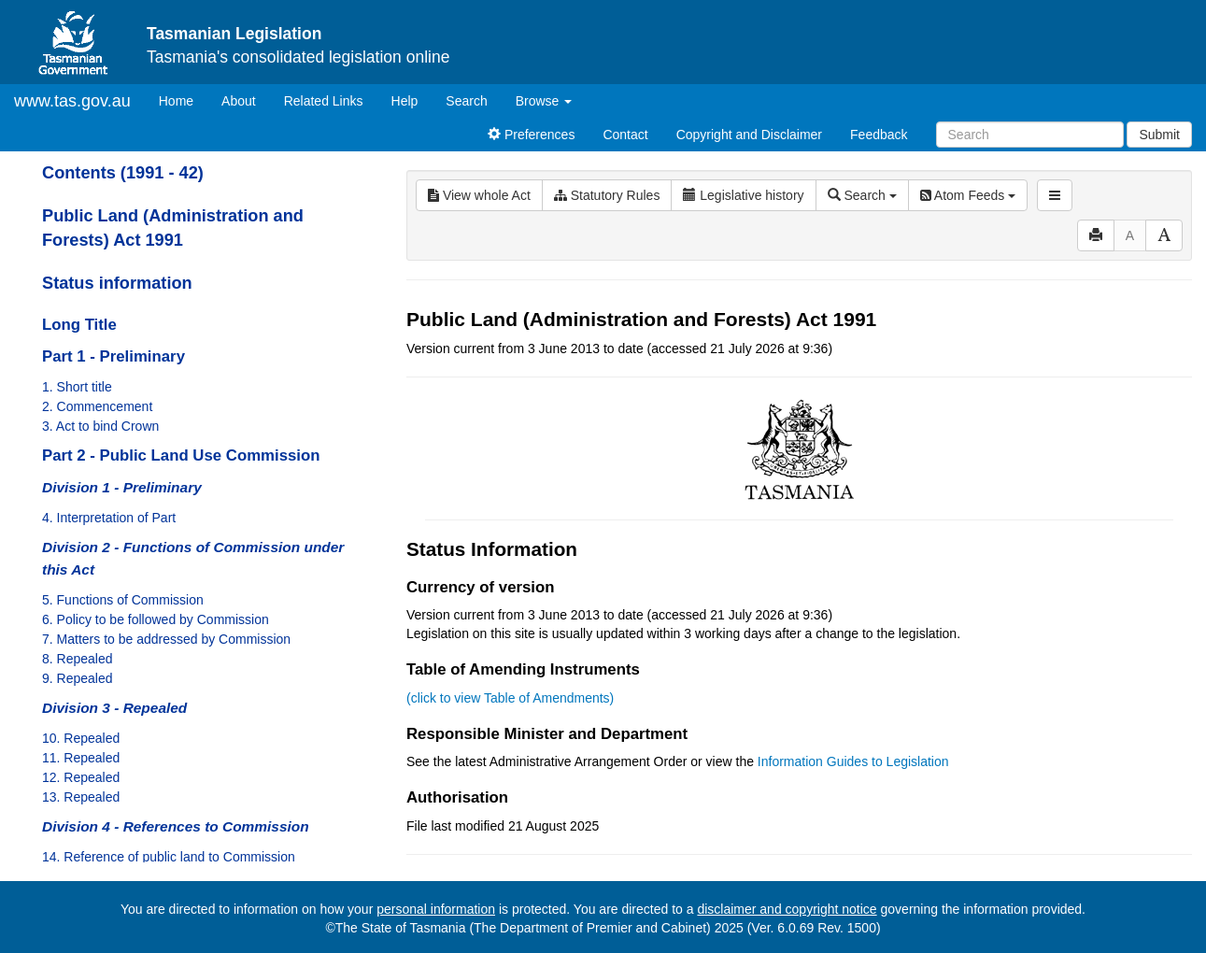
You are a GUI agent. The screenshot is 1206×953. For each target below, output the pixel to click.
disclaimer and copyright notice (786, 909)
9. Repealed (77, 678)
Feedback (878, 134)
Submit (1159, 134)
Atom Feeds (967, 195)
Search (466, 100)
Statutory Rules (607, 195)
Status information (117, 283)
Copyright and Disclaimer (749, 134)
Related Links (323, 100)
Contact (625, 134)
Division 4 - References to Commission (175, 826)
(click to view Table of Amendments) (510, 697)
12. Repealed (81, 777)
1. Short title (77, 386)
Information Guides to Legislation (853, 761)
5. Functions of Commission (123, 599)
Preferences (531, 134)
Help (405, 100)
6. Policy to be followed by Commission (155, 619)
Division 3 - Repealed (114, 708)
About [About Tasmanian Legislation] (238, 100)
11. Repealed (81, 757)
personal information (435, 909)
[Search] (1030, 134)
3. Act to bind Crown (100, 426)
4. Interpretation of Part (109, 517)
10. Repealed (81, 738)
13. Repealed (81, 796)
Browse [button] (544, 100)
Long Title (79, 325)
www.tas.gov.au (72, 101)
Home (183, 99)
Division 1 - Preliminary (122, 487)
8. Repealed (77, 658)
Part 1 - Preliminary (113, 356)
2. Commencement (97, 406)
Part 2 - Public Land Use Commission (180, 455)
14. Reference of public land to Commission (168, 856)
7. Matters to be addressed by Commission (166, 639)
